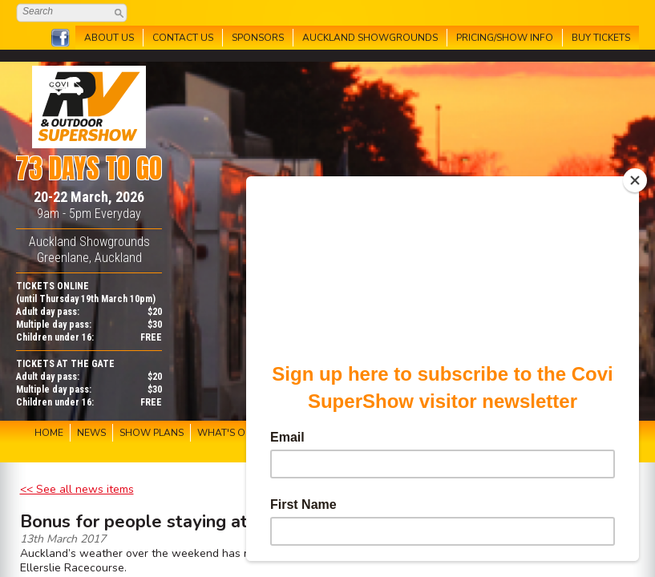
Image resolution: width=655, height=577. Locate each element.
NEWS (91, 432)
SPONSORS (258, 37)
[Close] (635, 180)
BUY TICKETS (601, 37)
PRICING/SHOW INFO (504, 37)
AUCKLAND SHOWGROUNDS (370, 37)
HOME (48, 432)
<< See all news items (77, 489)
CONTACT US (182, 37)
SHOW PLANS (151, 432)
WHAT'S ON (225, 432)
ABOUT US (109, 37)
